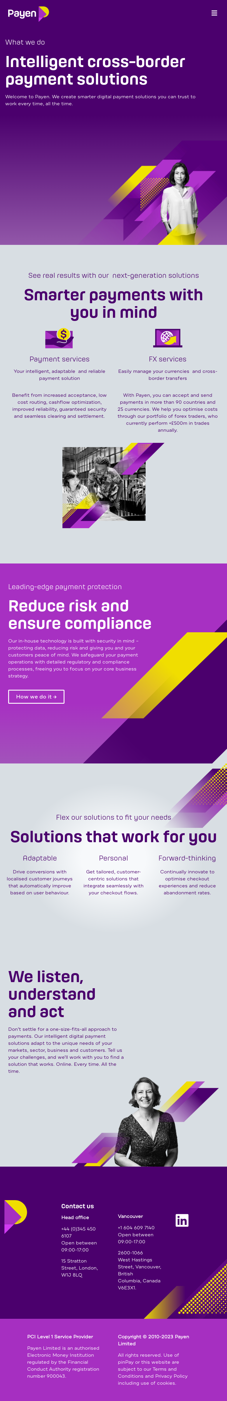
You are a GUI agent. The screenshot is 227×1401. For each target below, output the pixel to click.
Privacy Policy (171, 1376)
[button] (214, 13)
